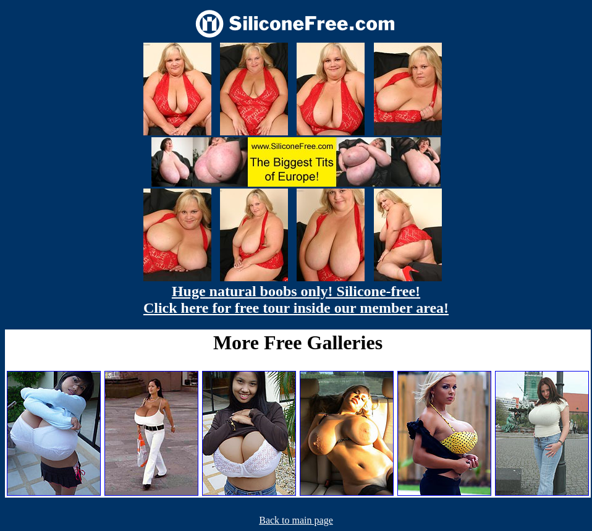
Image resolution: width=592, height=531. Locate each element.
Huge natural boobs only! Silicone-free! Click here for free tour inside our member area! (296, 299)
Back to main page (296, 520)
